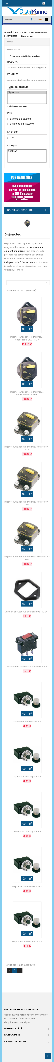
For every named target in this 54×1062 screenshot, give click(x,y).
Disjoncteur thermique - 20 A (27, 886)
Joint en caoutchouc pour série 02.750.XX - (27, 611)
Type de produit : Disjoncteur (25, 56)
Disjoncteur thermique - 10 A (27, 776)
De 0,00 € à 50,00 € (20, 118)
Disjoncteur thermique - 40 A (27, 941)
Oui (12, 137)
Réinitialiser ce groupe (18, 106)
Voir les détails (30, 329)
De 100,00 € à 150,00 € (22, 123)
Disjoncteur (27, 92)
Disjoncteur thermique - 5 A (27, 721)
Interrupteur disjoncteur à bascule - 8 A (27, 666)
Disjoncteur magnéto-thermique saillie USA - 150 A (27, 558)
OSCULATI (27, 151)
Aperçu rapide (24, 329)
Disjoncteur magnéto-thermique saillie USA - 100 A (27, 503)
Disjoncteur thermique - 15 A (27, 831)
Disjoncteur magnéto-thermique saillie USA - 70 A (27, 448)
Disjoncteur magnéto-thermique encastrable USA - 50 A (27, 393)
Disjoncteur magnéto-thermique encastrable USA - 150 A (27, 338)
